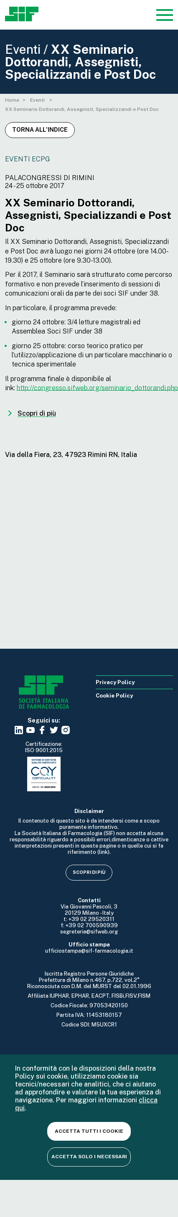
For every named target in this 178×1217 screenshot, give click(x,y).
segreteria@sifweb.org (89, 931)
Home (12, 100)
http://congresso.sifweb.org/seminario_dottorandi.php (97, 388)
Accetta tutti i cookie (89, 1131)
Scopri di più (89, 872)
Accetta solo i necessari (89, 1156)
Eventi (38, 100)
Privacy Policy (115, 682)
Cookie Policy (114, 696)
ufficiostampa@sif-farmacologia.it (89, 951)
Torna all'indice (40, 129)
